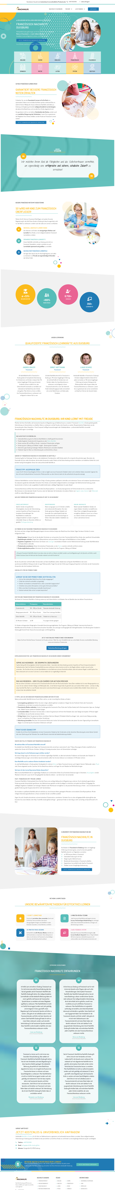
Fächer (68, 9)
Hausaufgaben (90, 773)
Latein (58, 71)
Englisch (57, 60)
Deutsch (92, 71)
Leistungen (80, 9)
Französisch (75, 60)
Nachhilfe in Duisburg (27, 1137)
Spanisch (23, 71)
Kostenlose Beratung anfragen (57, 648)
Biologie (22, 60)
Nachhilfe (81, 423)
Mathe (40, 71)
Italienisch (92, 60)
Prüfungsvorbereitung (27, 522)
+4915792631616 (27, 1143)
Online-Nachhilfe (51, 441)
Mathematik (95, 491)
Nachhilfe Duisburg (55, 9)
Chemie (40, 60)
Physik (75, 71)
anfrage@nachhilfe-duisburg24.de (30, 1146)
